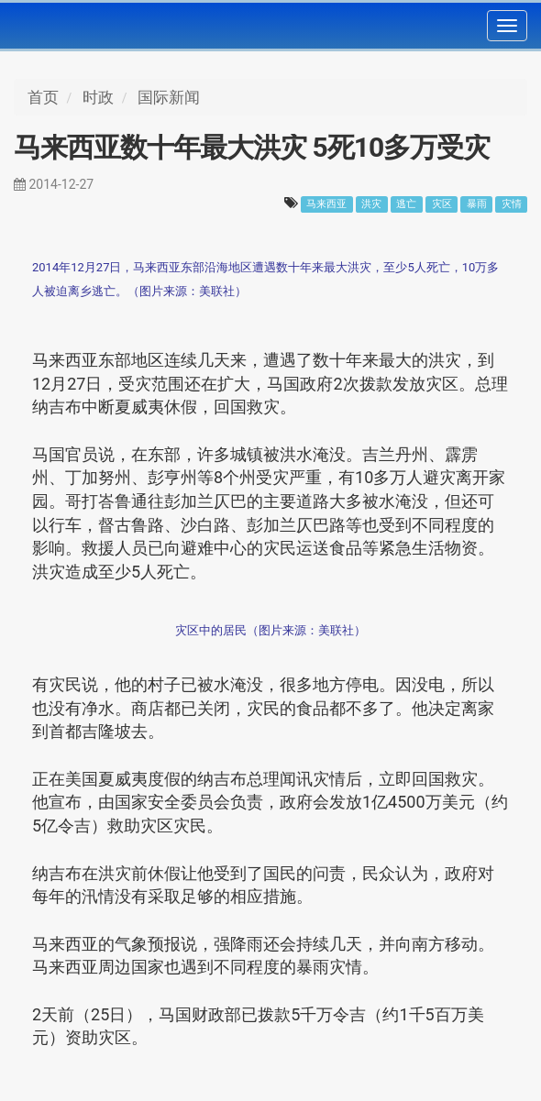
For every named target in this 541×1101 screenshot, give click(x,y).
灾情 (512, 204)
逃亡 (406, 204)
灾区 (442, 204)
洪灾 (371, 204)
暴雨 (477, 204)
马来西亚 (326, 204)
